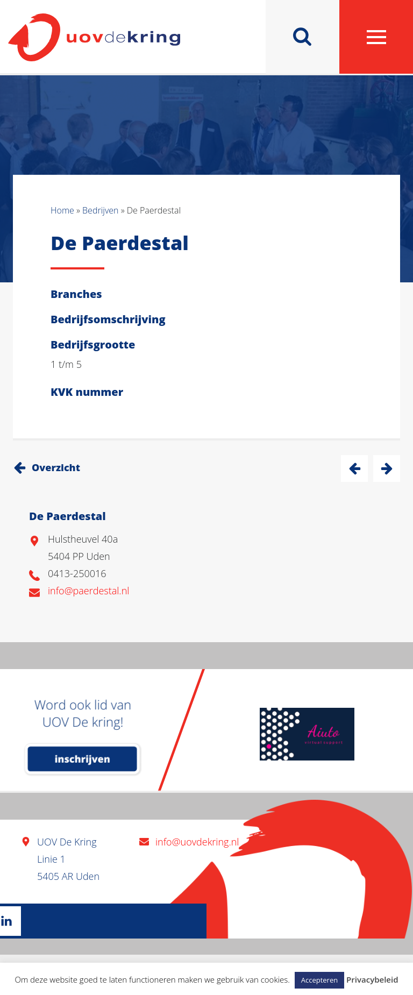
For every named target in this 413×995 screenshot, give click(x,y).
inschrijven (82, 758)
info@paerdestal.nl (88, 590)
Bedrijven (100, 210)
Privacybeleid (372, 979)
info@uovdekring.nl (197, 841)
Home (62, 210)
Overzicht (56, 467)
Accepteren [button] (319, 980)
